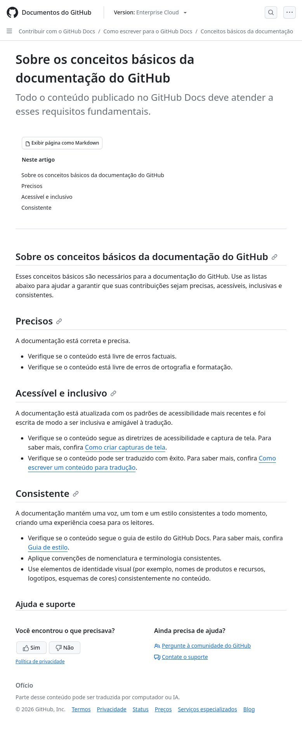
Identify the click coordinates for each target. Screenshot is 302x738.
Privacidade (112, 709)
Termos (81, 709)
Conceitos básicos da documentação (247, 31)
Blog (249, 709)
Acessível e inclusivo (66, 392)
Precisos (39, 320)
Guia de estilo (48, 547)
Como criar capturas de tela (125, 447)
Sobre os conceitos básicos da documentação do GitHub (147, 256)
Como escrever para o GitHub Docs (147, 31)
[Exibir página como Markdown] (62, 143)
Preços (163, 709)
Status (141, 709)
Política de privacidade (40, 661)
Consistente (47, 493)
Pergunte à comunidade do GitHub (202, 645)
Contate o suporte (181, 656)
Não (65, 647)
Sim (31, 647)
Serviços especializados (207, 709)
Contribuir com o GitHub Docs (57, 31)
